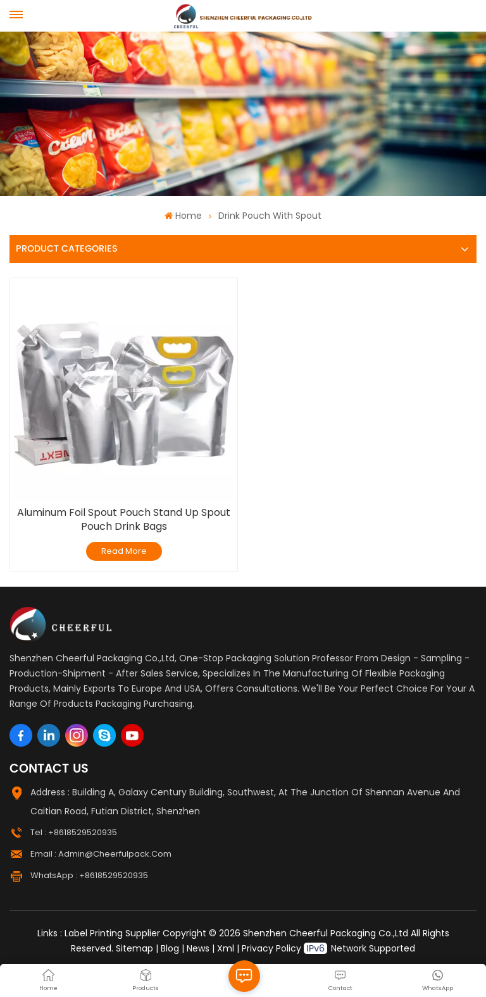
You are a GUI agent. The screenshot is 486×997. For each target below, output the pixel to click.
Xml (225, 948)
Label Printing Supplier (112, 933)
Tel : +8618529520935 (73, 832)
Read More (124, 551)
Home (183, 215)
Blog (170, 948)
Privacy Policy (271, 948)
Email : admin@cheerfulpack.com (100, 854)
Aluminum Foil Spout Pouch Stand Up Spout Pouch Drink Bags (123, 520)
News (198, 948)
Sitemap (134, 948)
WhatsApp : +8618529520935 (89, 875)
